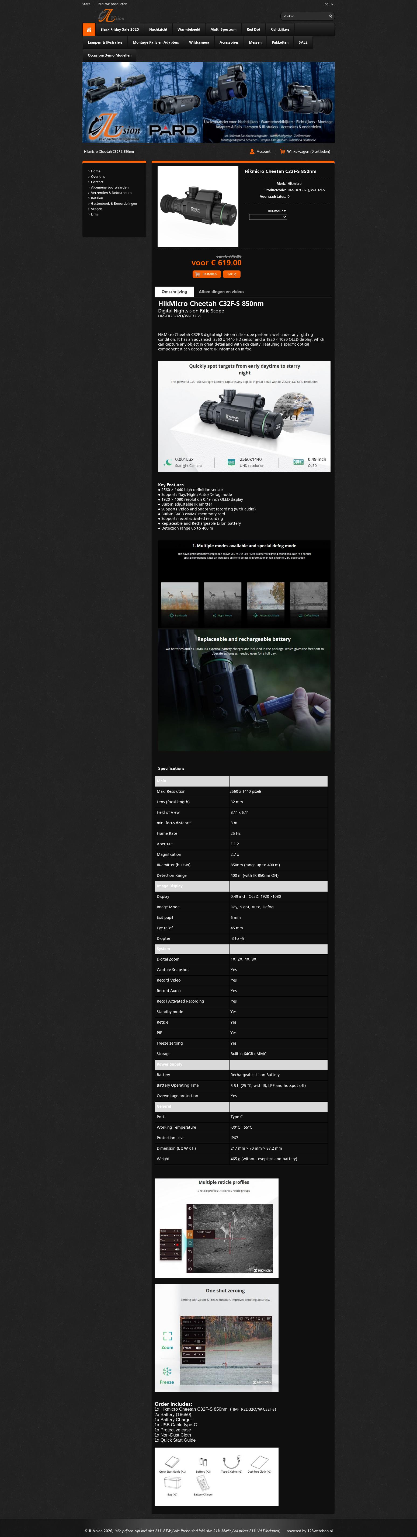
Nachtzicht (158, 30)
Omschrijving (174, 292)
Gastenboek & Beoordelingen (114, 204)
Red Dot (253, 30)
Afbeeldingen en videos (221, 292)
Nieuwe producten (112, 4)
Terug (231, 274)
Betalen (97, 198)
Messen (255, 42)
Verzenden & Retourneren (111, 193)
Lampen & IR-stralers (105, 42)
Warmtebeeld (189, 30)
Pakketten (280, 42)
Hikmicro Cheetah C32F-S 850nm (109, 152)
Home (95, 171)
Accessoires (229, 42)
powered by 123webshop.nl (310, 1531)
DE (326, 4)
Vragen (96, 209)
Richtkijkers (280, 30)
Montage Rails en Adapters (156, 42)
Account (263, 152)
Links (95, 214)
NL (333, 4)
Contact (97, 182)
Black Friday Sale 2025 (119, 30)
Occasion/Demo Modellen (109, 55)
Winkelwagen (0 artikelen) (308, 152)
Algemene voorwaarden (109, 187)
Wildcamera (199, 42)
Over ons (98, 177)
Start (86, 4)
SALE (303, 42)
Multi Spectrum (223, 30)
